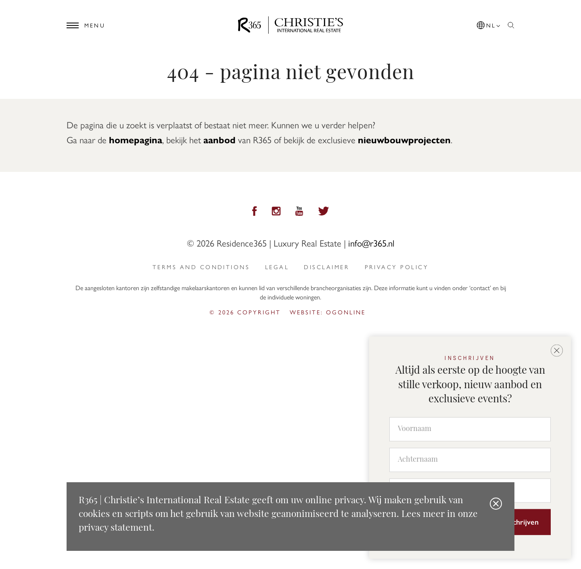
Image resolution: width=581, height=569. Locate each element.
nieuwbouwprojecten (404, 139)
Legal (277, 267)
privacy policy (396, 267)
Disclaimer (326, 267)
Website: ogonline (328, 312)
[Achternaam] (470, 460)
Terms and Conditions (201, 267)
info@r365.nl (371, 242)
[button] (489, 23)
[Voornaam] (470, 429)
